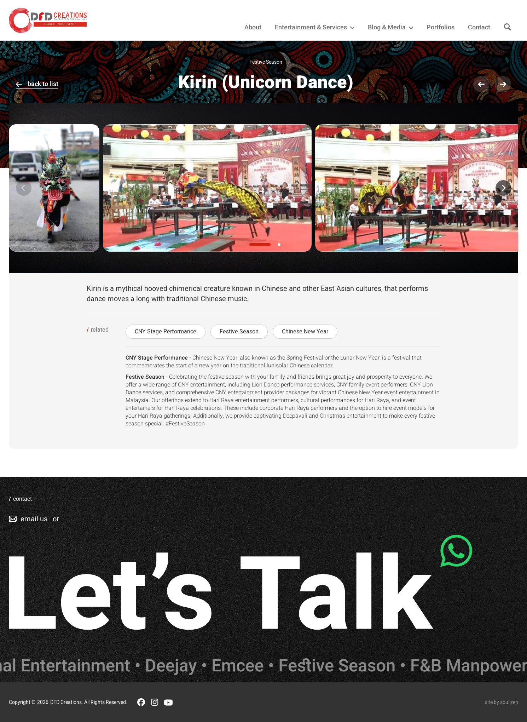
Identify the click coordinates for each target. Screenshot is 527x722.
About (252, 27)
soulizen (509, 702)
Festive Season (239, 331)
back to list (43, 84)
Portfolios (440, 27)
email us (34, 519)
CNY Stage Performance (165, 331)
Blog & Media (390, 27)
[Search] (507, 27)
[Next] (503, 188)
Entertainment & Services (314, 27)
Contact (479, 27)
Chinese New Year (305, 331)
